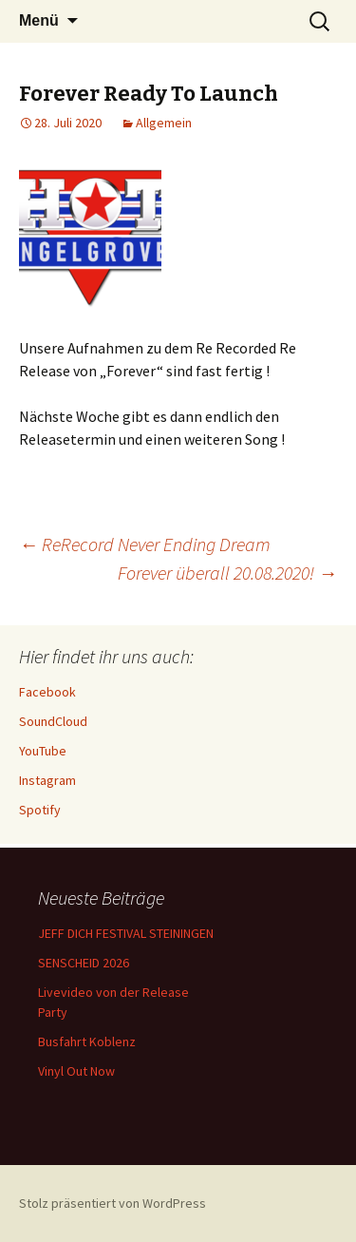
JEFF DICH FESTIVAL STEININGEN (126, 933)
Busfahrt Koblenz (87, 1041)
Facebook (47, 691)
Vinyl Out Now (76, 1071)
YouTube (42, 750)
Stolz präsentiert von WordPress (112, 1203)
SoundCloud (53, 721)
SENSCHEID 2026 (83, 962)
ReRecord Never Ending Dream (145, 544)
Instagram (47, 780)
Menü (39, 20)
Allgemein (164, 122)
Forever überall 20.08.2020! (227, 572)
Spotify (40, 809)
